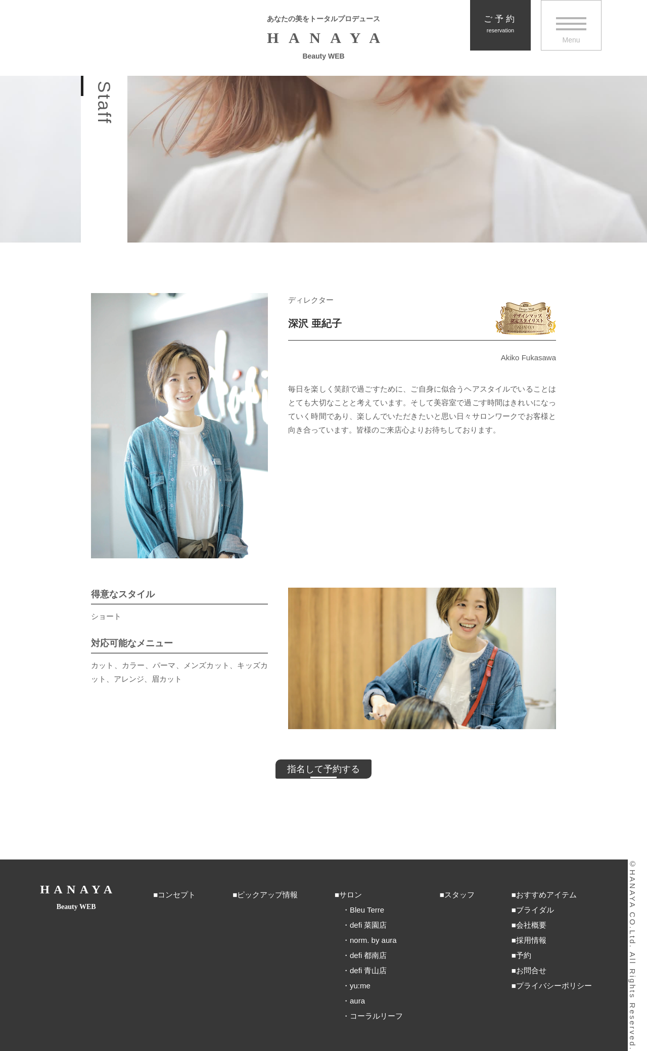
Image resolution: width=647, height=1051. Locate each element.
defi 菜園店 (368, 925)
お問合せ (531, 970)
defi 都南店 (368, 955)
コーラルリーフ (376, 1016)
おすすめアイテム (546, 894)
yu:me (360, 985)
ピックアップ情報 (267, 894)
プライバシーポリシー (554, 985)
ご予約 (500, 24)
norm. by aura (373, 940)
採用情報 (531, 940)
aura (357, 1000)
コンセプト (177, 894)
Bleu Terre (367, 909)
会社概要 (531, 925)
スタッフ (459, 894)
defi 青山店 (368, 970)
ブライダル (535, 909)
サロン (350, 894)
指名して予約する (323, 769)
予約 (523, 955)
